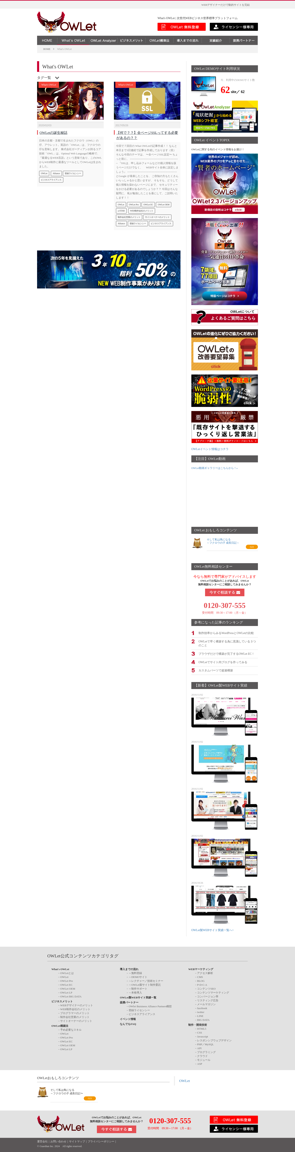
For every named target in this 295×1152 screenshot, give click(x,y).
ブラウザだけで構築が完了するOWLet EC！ (226, 653)
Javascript (202, 1035)
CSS (199, 1032)
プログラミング (206, 1051)
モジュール (203, 1059)
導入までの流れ (129, 968)
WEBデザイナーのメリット (76, 1004)
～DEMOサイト (138, 976)
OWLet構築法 (59, 1025)
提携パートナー (129, 1002)
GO (252, 546)
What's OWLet (48, 84)
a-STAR (121, 209)
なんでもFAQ (128, 1023)
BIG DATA (203, 1019)
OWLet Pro (134, 202)
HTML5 (201, 1028)
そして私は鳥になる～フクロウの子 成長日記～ (223, 541)
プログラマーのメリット (75, 1012)
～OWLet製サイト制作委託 (145, 984)
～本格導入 (135, 992)
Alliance (56, 171)
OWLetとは (67, 972)
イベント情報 (128, 1018)
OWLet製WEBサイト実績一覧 (138, 997)
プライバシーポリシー (101, 1141)
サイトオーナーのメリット (157, 215)
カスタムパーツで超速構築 (216, 670)
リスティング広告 (207, 1000)
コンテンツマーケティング (213, 992)
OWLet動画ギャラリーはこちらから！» (214, 468)
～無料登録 (135, 972)
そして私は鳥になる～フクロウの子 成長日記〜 (66, 1091)
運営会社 (42, 1141)
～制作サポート (138, 988)
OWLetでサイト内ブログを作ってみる (223, 661)
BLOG (200, 980)
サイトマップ (77, 1141)
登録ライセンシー (73, 171)
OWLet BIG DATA (71, 996)
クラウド (202, 1055)
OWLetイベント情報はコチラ (210, 449)
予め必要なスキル (71, 1029)
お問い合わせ (58, 1141)
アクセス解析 (205, 972)
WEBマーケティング (200, 968)
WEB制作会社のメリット (141, 209)
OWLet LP (66, 992)
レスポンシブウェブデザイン (214, 1039)
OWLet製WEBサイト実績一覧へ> (212, 929)
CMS (200, 976)
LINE (200, 1015)
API (199, 1047)
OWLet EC (148, 202)
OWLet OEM (163, 202)
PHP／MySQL (205, 1043)
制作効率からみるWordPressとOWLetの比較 (226, 632)
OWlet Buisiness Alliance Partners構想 (150, 1005)
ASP (199, 1063)
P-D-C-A (202, 984)
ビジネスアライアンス (51, 178)
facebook (202, 1007)
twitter (200, 1011)
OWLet (44, 171)
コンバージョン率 (207, 996)
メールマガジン (206, 1003)
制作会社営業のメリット (129, 215)
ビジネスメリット (62, 1001)
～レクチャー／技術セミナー (146, 980)
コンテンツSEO (206, 988)
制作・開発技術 (197, 1024)
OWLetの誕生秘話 (53, 131)
